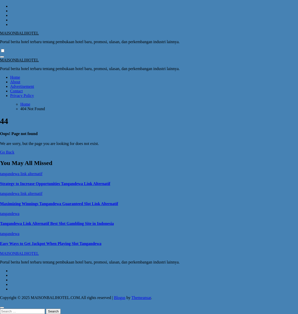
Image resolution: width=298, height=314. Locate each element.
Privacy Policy (22, 95)
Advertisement (22, 86)
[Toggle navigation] (2, 57)
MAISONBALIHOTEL (19, 33)
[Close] (2, 307)
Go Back (7, 152)
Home (15, 77)
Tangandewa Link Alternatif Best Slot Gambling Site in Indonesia (57, 223)
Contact (16, 91)
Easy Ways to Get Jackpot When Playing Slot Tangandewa (51, 243)
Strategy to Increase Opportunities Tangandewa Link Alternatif (55, 183)
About (15, 82)
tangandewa (9, 213)
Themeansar (141, 297)
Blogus (119, 297)
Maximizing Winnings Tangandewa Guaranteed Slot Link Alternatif (59, 204)
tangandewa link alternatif (21, 174)
